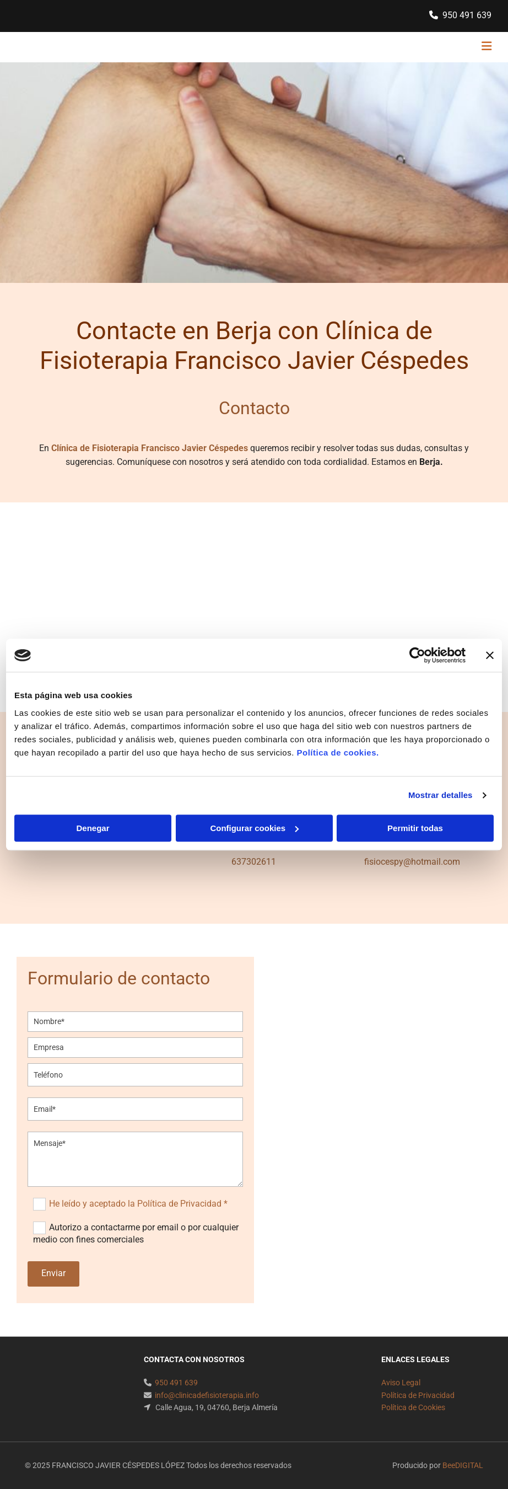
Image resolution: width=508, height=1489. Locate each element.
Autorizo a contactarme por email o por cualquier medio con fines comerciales (136, 1233)
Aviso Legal (400, 1382)
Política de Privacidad (418, 1395)
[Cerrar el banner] (490, 655)
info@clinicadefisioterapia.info (207, 1395)
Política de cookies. (337, 752)
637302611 (253, 861)
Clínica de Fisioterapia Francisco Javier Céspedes (149, 448)
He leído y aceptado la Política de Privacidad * (138, 1203)
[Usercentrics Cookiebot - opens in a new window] (417, 655)
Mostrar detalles (440, 795)
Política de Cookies (413, 1407)
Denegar (92, 828)
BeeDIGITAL (462, 1465)
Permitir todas (415, 828)
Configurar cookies (254, 828)
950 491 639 (466, 15)
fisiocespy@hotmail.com (412, 861)
